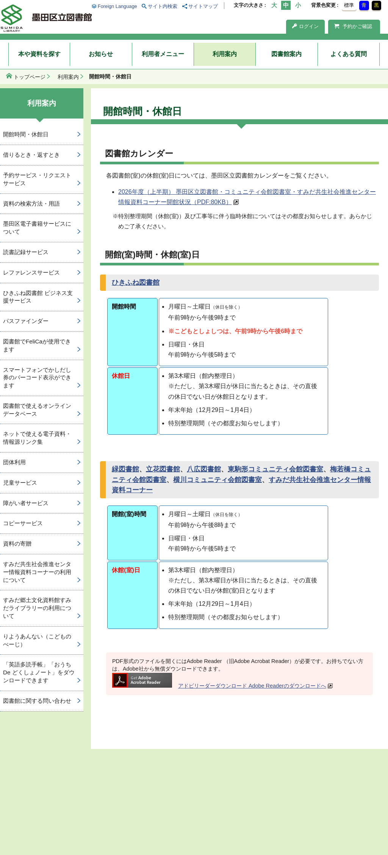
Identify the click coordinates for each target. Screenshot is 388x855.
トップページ (29, 77)
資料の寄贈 (17, 543)
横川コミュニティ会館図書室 (217, 480)
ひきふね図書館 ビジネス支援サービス (38, 297)
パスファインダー (25, 321)
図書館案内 (286, 54)
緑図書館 (125, 469)
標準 (349, 5)
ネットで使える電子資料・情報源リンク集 (37, 438)
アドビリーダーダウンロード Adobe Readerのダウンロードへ (219, 686)
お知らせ (101, 54)
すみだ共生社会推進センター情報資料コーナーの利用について (37, 572)
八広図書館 (204, 469)
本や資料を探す (39, 54)
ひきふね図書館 (136, 282)
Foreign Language (117, 6)
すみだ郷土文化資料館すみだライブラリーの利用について (37, 608)
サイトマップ (203, 6)
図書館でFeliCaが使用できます (37, 345)
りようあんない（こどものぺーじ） (37, 640)
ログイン (305, 26)
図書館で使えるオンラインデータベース (37, 410)
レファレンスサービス (31, 272)
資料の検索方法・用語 (31, 203)
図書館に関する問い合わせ (37, 700)
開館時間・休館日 (25, 134)
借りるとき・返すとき (31, 154)
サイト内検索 (162, 6)
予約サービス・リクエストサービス (37, 179)
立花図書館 (163, 469)
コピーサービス (23, 523)
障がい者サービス (25, 503)
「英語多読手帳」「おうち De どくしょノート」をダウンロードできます (39, 672)
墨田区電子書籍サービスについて (37, 227)
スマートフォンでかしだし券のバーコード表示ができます (37, 378)
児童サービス (20, 482)
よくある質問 (348, 54)
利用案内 (225, 54)
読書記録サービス (25, 252)
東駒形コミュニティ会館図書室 (275, 469)
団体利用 (14, 462)
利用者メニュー (163, 54)
